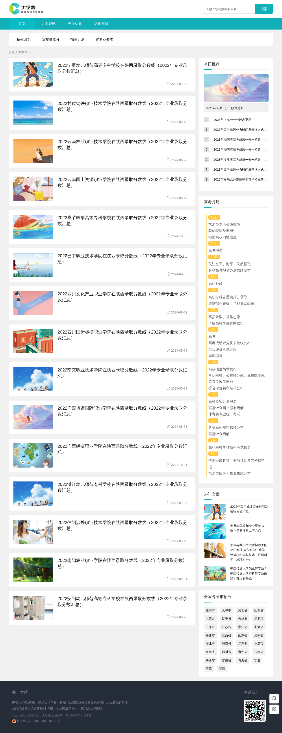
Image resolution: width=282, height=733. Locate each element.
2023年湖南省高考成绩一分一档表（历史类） (244, 139)
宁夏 (257, 660)
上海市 (210, 627)
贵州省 (242, 652)
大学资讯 (48, 23)
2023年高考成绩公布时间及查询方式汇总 (241, 169)
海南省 (210, 652)
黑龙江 (258, 618)
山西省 (258, 610)
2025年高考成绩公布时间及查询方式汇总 (241, 129)
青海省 (242, 660)
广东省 (242, 643)
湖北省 (210, 643)
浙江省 (242, 627)
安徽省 (258, 627)
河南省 (258, 635)
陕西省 (210, 660)
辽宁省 (226, 618)
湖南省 (226, 643)
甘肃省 (226, 660)
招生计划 (77, 39)
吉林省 (242, 618)
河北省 (242, 610)
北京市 (210, 610)
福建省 (210, 635)
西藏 (209, 668)
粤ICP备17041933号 (78, 715)
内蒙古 (210, 618)
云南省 (258, 652)
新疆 (222, 668)
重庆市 (258, 643)
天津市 (226, 610)
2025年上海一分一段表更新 (232, 120)
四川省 (226, 652)
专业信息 (75, 23)
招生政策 (24, 39)
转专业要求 (104, 39)
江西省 (226, 635)
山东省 (242, 635)
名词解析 (101, 23)
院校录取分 (50, 39)
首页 (22, 23)
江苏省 (226, 627)
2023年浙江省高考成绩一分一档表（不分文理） (246, 159)
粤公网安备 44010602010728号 (38, 721)
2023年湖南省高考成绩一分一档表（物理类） (244, 149)
